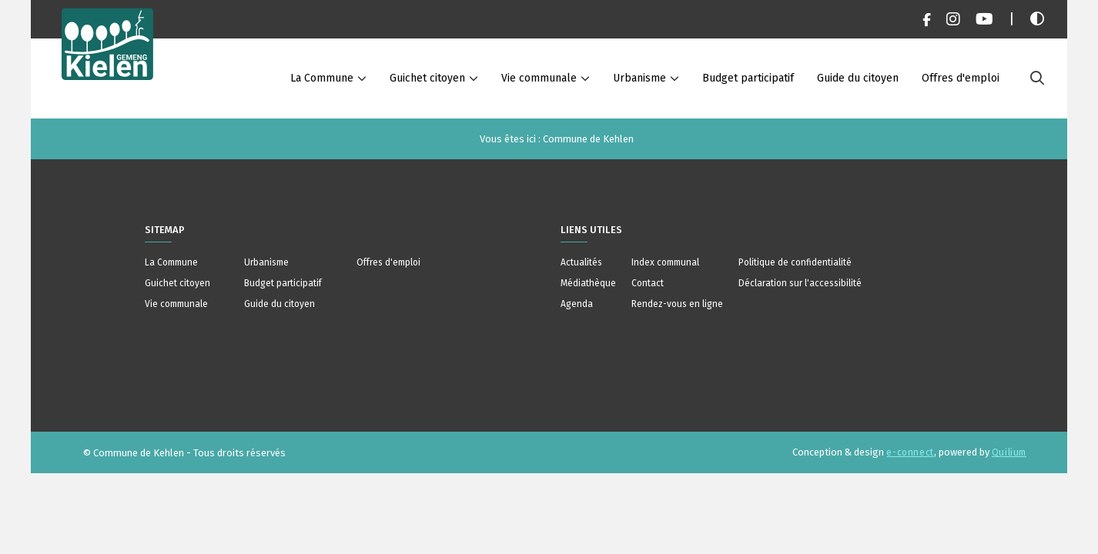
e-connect (909, 452)
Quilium (1009, 452)
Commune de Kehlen (588, 139)
